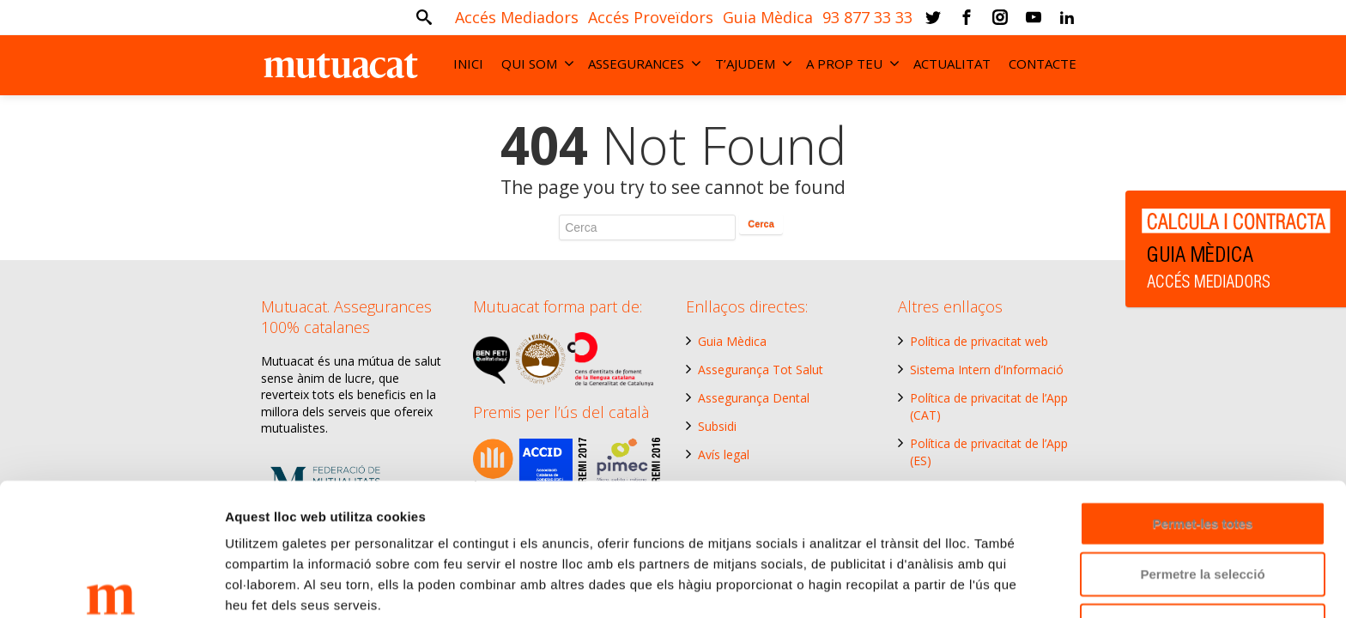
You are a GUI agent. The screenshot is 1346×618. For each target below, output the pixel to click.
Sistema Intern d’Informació (987, 369)
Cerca (761, 224)
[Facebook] (966, 17)
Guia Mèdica (732, 341)
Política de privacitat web (979, 341)
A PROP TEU (853, 63)
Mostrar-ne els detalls (292, 584)
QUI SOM (537, 63)
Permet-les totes (1203, 421)
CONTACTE (1042, 63)
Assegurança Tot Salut (760, 369)
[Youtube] (1033, 17)
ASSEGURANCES (644, 63)
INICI (468, 63)
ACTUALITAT (952, 63)
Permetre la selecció (1202, 472)
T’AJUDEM (753, 63)
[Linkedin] (1067, 17)
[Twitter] (933, 17)
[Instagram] (1000, 17)
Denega (1202, 523)
